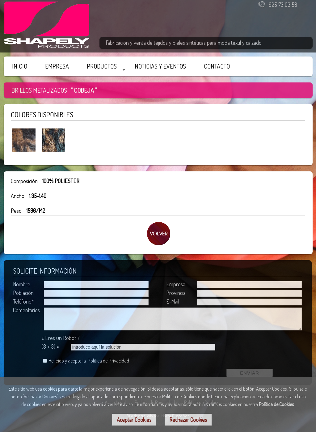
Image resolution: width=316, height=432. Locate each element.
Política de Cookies (276, 404)
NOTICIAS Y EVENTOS (160, 66)
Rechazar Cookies (188, 419)
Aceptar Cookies (134, 419)
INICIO (19, 66)
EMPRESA (57, 66)
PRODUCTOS (102, 66)
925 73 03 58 (283, 4)
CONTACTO (217, 66)
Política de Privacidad (108, 360)
